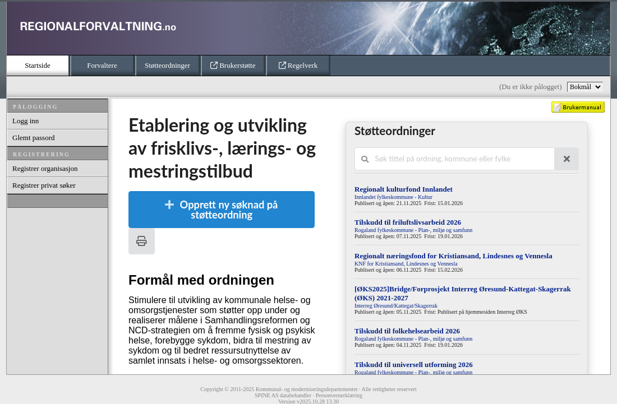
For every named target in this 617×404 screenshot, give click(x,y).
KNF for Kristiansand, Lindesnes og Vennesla (406, 264)
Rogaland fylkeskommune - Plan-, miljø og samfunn (413, 230)
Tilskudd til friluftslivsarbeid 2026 (407, 222)
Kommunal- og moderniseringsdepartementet (307, 389)
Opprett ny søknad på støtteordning (220, 209)
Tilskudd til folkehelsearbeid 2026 (407, 331)
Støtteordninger (167, 65)
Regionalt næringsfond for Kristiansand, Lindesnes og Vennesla (453, 256)
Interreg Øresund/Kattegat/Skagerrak (396, 306)
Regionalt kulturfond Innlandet (403, 189)
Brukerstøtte (233, 65)
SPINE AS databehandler (283, 395)
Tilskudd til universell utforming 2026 (413, 364)
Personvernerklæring (339, 395)
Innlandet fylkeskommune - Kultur (393, 197)
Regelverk (298, 65)
